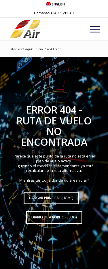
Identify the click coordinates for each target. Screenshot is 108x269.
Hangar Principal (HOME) (51, 197)
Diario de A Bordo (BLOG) (54, 217)
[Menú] (92, 29)
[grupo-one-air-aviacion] (45, 29)
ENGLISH (55, 4)
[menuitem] (55, 4)
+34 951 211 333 (62, 13)
